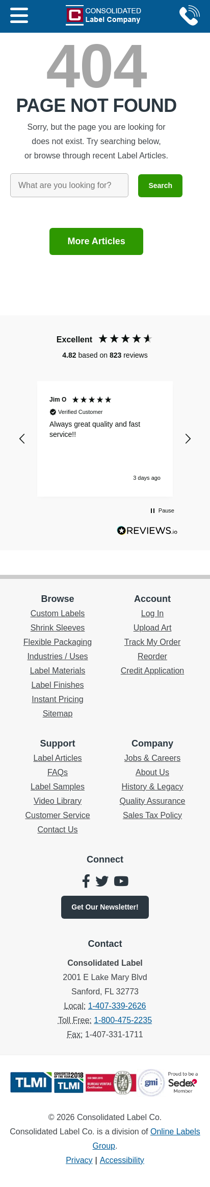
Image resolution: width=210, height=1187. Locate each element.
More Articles (96, 241)
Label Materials (58, 670)
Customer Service (57, 815)
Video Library (58, 801)
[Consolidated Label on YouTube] (121, 882)
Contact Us (57, 829)
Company (152, 743)
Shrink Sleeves (58, 627)
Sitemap (58, 713)
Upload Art (153, 627)
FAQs (57, 772)
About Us (152, 772)
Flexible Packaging (57, 642)
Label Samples (58, 786)
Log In (152, 613)
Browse (57, 599)
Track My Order (152, 642)
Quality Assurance (153, 801)
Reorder (152, 656)
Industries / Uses (57, 656)
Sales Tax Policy (152, 815)
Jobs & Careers (152, 758)
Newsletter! (104, 907)
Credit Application (153, 670)
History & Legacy (152, 786)
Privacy (79, 1160)
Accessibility (122, 1160)
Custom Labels (58, 613)
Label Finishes (57, 685)
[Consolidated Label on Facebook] (86, 882)
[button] (22, 439)
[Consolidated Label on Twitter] (102, 882)
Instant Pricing (57, 699)
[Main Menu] (19, 16)
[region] (105, 439)
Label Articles (57, 758)
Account (152, 599)
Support (57, 743)
